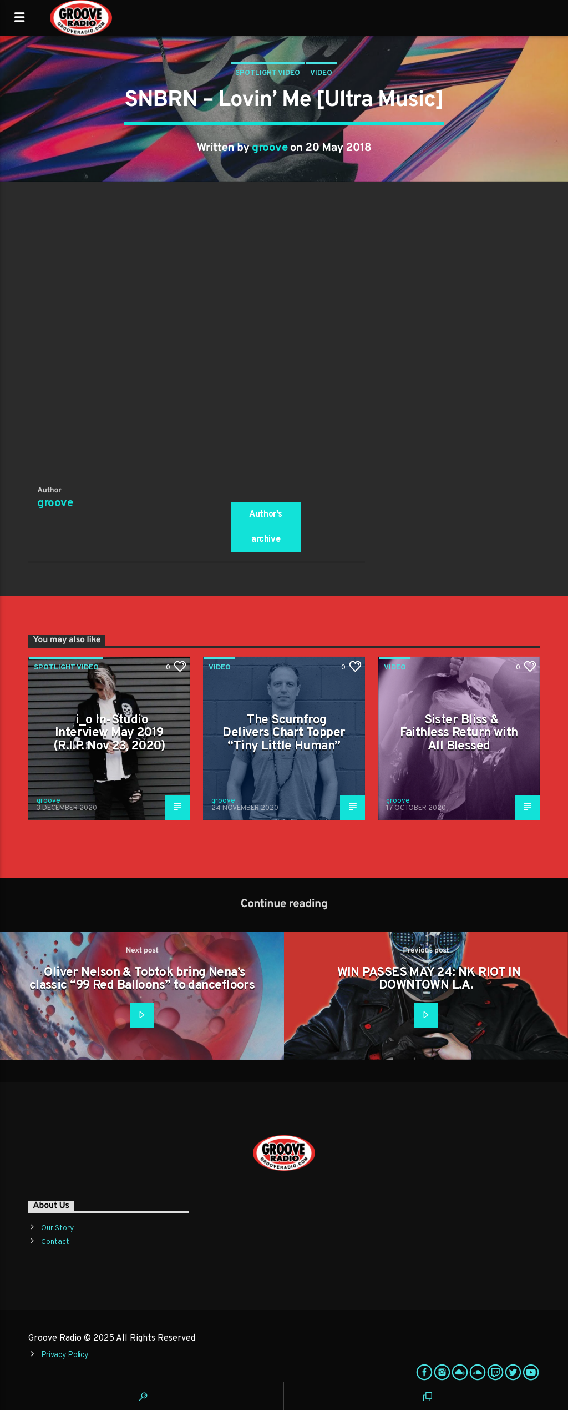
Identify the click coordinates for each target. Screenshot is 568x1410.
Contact (55, 1242)
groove (269, 148)
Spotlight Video (267, 73)
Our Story (57, 1228)
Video (321, 73)
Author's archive (265, 527)
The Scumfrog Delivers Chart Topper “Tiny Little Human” (283, 733)
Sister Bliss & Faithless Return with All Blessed (459, 733)
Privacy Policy (65, 1355)
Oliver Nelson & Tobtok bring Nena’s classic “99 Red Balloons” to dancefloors (142, 979)
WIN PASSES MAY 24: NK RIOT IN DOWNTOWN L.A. (429, 979)
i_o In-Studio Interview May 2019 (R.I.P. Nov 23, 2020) (109, 733)
